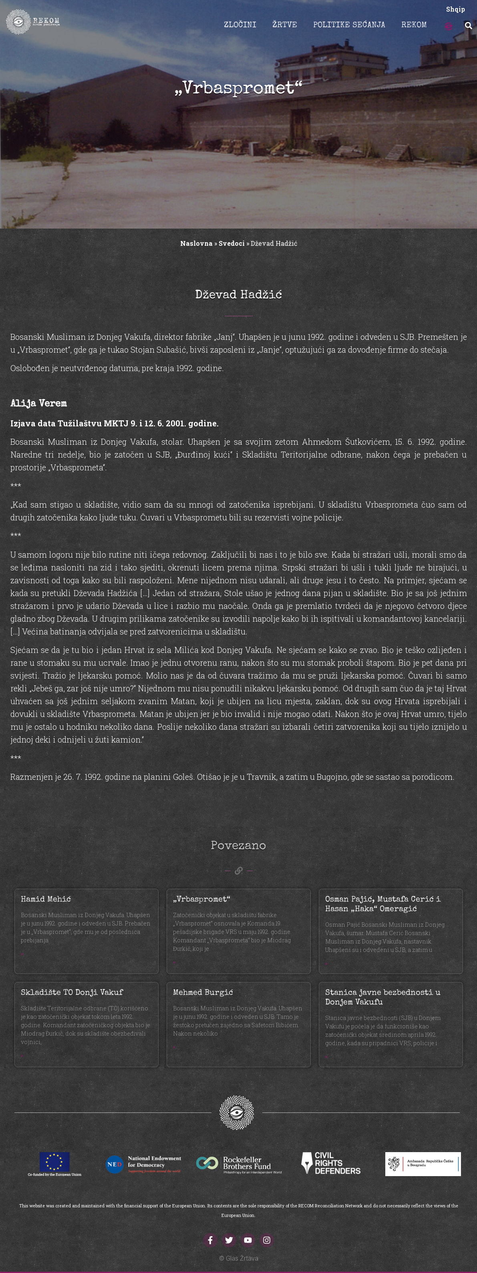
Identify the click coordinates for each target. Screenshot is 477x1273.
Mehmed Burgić (203, 993)
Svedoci (232, 243)
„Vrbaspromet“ (201, 900)
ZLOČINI (240, 26)
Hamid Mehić (46, 900)
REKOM (414, 26)
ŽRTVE (284, 26)
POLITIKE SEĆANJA (349, 26)
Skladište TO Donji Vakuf (72, 993)
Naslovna (196, 243)
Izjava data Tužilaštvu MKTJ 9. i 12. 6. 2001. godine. (114, 423)
